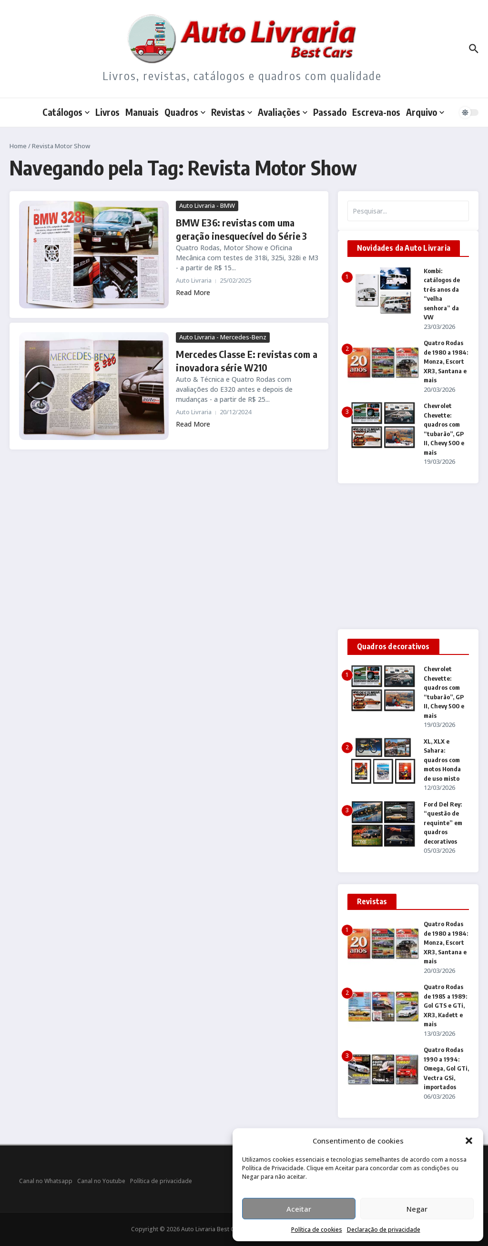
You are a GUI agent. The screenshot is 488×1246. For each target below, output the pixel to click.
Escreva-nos (376, 112)
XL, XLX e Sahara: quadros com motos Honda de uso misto (442, 759)
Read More (193, 292)
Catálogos (66, 112)
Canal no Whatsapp (45, 1181)
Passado (329, 112)
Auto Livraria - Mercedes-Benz (222, 337)
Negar (417, 1209)
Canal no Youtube (101, 1181)
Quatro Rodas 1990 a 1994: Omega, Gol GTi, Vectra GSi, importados (446, 1068)
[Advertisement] (408, 556)
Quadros (184, 112)
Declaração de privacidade (383, 1230)
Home (18, 146)
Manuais (142, 112)
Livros (107, 112)
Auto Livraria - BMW (207, 205)
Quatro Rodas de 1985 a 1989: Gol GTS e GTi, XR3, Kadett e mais (445, 1005)
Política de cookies (316, 1230)
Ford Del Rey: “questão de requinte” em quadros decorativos (443, 822)
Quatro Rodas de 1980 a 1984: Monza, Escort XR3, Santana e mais (446, 361)
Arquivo (425, 112)
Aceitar (298, 1209)
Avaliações (282, 112)
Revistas (231, 112)
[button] (469, 1140)
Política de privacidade (161, 1181)
